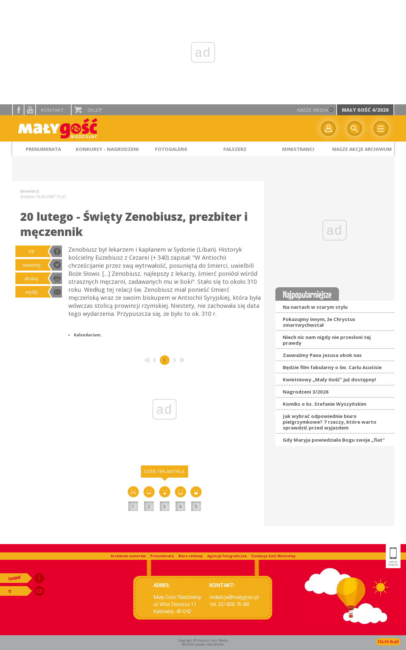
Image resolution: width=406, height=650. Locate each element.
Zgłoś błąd (388, 641)
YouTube (29, 109)
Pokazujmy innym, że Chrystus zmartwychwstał (319, 322)
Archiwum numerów (128, 556)
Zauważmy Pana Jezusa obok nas (322, 355)
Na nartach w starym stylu (315, 307)
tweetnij (31, 265)
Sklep (95, 110)
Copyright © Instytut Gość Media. (203, 640)
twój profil (328, 128)
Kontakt (52, 110)
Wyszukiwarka (354, 128)
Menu (381, 128)
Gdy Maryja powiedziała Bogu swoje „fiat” (334, 440)
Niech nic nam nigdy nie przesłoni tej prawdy (327, 340)
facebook (18, 109)
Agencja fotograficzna (227, 556)
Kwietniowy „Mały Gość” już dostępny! (329, 379)
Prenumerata (162, 556)
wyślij (31, 292)
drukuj (31, 278)
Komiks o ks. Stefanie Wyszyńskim (324, 404)
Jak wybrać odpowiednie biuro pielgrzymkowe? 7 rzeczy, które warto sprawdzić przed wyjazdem (329, 421)
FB (31, 251)
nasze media (312, 110)
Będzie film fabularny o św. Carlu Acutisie (332, 367)
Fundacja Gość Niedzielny (273, 556)
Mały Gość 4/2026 (365, 110)
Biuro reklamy (190, 556)
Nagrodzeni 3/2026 (306, 391)
